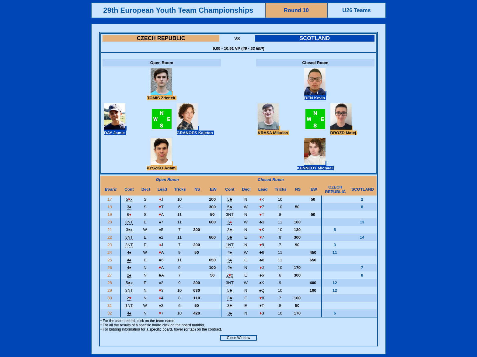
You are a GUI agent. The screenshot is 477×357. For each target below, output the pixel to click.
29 (110, 290)
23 (110, 245)
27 (110, 275)
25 (110, 260)
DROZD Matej (343, 130)
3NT (230, 214)
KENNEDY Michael (315, 165)
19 (110, 214)
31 (110, 305)
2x (229, 275)
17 (110, 199)
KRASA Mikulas (273, 130)
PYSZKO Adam (162, 165)
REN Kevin (315, 95)
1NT (230, 245)
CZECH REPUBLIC (161, 38)
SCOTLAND (314, 38)
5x (129, 199)
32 (110, 313)
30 (110, 298)
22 (110, 237)
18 (110, 207)
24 (110, 252)
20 (110, 222)
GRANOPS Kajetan (195, 130)
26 (110, 267)
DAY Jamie (115, 130)
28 (110, 282)
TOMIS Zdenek (161, 95)
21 (110, 229)
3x (129, 229)
